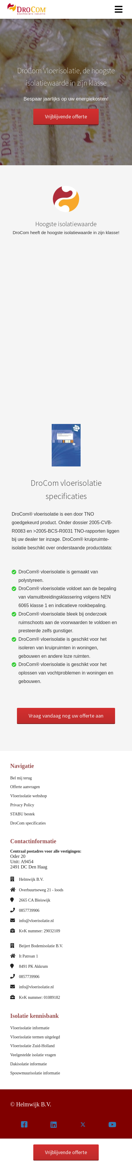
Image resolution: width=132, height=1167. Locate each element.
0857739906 (29, 910)
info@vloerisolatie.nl (36, 921)
